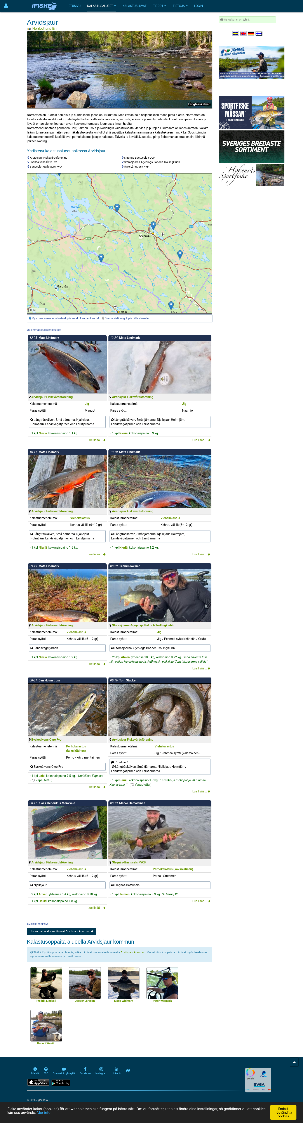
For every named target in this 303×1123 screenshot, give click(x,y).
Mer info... (45, 1112)
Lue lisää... (97, 440)
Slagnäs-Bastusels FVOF (129, 862)
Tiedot (159, 6)
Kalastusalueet (101, 6)
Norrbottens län (44, 28)
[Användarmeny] (6, 6)
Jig (87, 404)
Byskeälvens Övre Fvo (46, 739)
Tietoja (180, 6)
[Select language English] (243, 33)
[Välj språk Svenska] (236, 33)
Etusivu (74, 6)
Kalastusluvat (134, 6)
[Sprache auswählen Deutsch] (251, 33)
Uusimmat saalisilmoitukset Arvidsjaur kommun (61, 931)
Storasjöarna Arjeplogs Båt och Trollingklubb (143, 625)
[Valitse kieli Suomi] (259, 33)
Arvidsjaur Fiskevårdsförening (52, 397)
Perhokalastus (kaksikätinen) (173, 869)
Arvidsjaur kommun (133, 952)
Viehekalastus (80, 518)
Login (198, 6)
